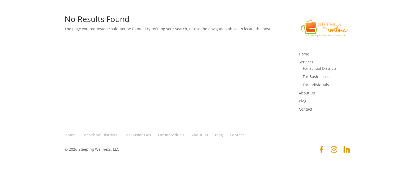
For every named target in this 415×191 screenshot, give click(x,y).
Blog (302, 100)
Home (304, 54)
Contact (305, 109)
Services (306, 61)
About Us (307, 93)
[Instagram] (334, 149)
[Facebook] (321, 149)
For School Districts (320, 68)
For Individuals (316, 84)
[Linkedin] (346, 149)
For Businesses (316, 76)
